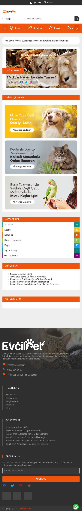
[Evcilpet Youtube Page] (21, 485)
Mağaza (10, 404)
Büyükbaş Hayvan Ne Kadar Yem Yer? (31, 77)
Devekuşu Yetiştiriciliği (21, 274)
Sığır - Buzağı (14, 70)
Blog (8, 408)
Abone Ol (41, 479)
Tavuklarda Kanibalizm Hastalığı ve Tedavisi (27, 444)
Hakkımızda (11, 398)
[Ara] (76, 18)
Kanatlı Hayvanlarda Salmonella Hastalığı (29, 281)
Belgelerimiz (12, 401)
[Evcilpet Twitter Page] (12, 485)
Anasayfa (10, 394)
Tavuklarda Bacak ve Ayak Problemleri (28, 276)
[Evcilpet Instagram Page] (29, 485)
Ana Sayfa (9, 40)
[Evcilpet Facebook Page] (4, 485)
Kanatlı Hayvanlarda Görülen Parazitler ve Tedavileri (34, 284)
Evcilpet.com (26, 508)
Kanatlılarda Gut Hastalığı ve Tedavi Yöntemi (31, 279)
